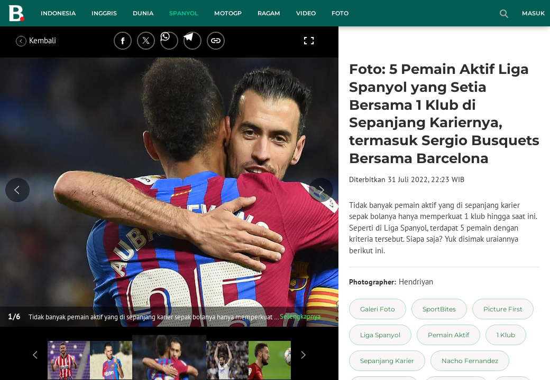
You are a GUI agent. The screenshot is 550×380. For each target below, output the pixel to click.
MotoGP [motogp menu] (228, 13)
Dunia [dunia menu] (143, 13)
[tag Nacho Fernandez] (469, 360)
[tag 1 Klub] (505, 335)
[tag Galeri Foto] (377, 309)
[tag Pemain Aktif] (448, 335)
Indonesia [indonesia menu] (58, 13)
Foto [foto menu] (340, 13)
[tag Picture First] (503, 309)
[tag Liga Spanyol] (380, 335)
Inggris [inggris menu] (104, 13)
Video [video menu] (306, 13)
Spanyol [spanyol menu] (183, 13)
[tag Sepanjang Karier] (387, 360)
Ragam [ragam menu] (269, 13)
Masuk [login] (533, 13)
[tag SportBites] (439, 309)
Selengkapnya (300, 316)
